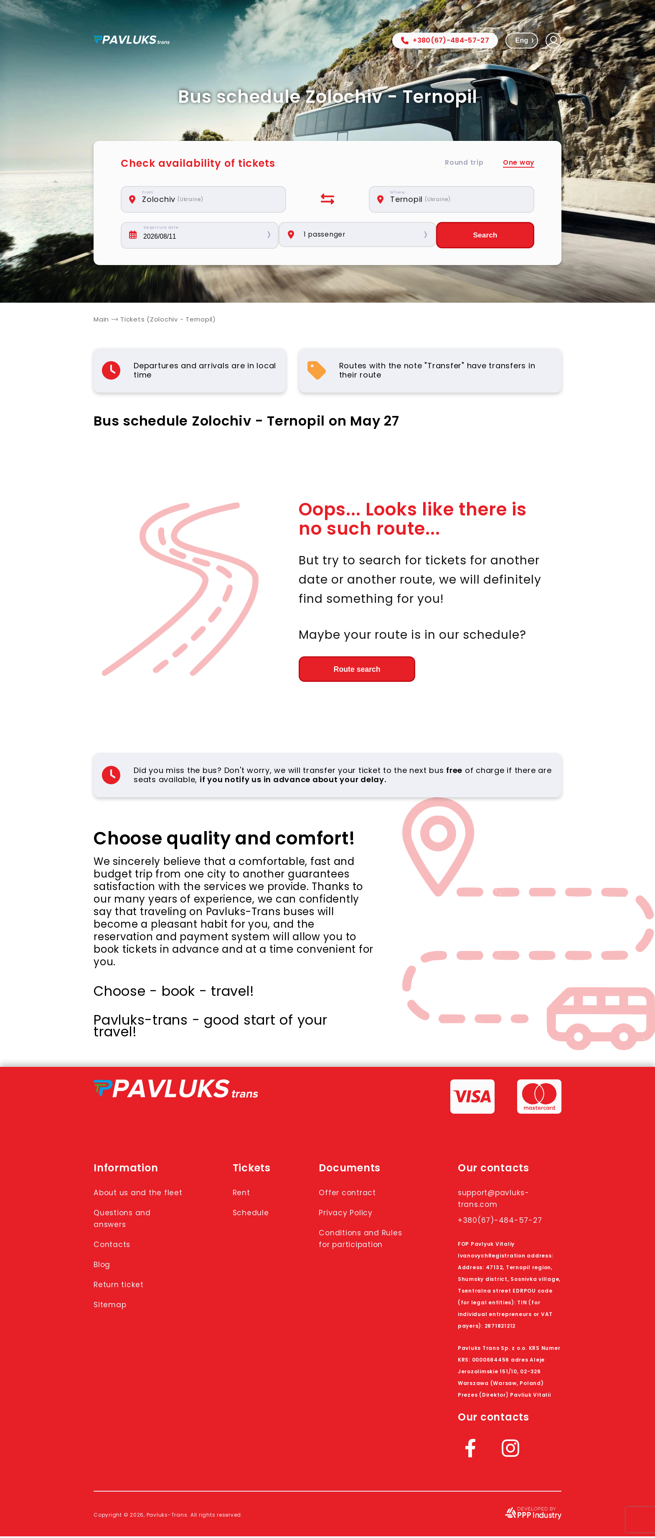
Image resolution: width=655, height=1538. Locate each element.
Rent (241, 1194)
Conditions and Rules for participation (354, 1245)
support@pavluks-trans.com (500, 1200)
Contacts (115, 1257)
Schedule (252, 1214)
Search (485, 235)
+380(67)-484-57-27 (445, 40)
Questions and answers (126, 1231)
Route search (344, 670)
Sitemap (113, 1318)
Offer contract (352, 1194)
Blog (104, 1277)
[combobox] (208, 199)
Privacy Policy (350, 1214)
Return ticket (122, 1297)
